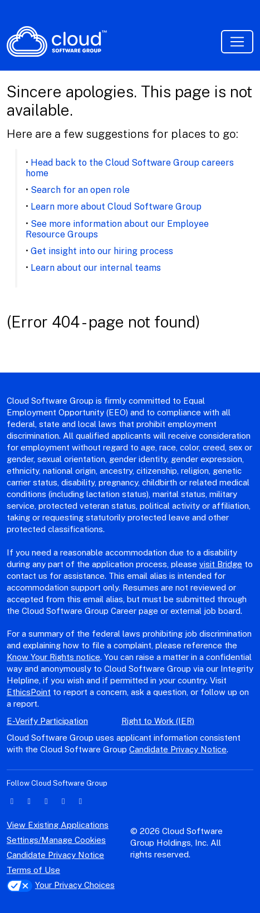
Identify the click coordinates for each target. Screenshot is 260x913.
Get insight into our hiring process (102, 251)
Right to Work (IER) (157, 721)
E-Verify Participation (47, 721)
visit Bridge (220, 564)
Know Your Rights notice (53, 657)
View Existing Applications (58, 825)
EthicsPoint (29, 692)
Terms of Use (33, 870)
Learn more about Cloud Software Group (116, 206)
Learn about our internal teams (96, 267)
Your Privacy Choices (61, 885)
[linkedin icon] (12, 801)
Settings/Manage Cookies (56, 840)
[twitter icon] (29, 801)
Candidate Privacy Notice (178, 749)
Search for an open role (80, 190)
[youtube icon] (80, 801)
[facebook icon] (46, 801)
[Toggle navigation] (237, 41)
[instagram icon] (63, 801)
